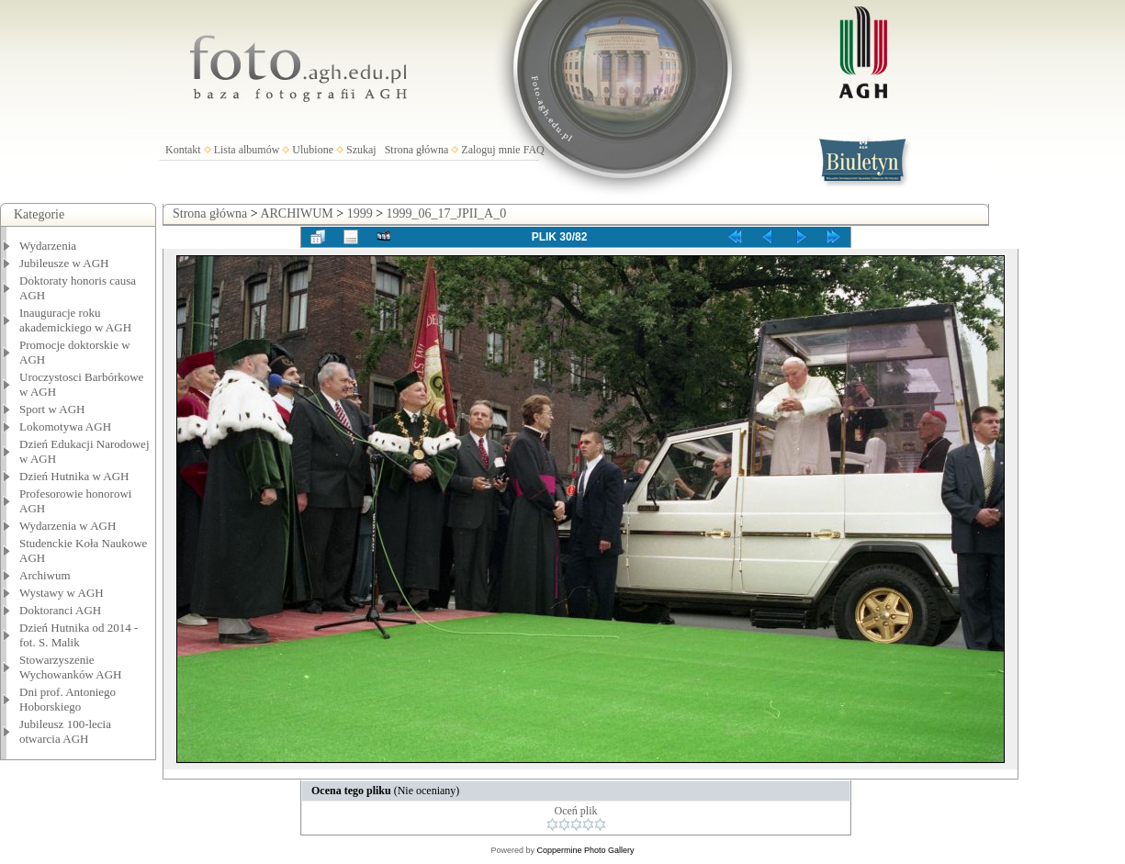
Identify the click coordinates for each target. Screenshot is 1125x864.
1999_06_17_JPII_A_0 (447, 213)
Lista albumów (247, 149)
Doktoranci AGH (60, 610)
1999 (360, 213)
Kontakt (183, 149)
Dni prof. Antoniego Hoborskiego (67, 699)
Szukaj (361, 149)
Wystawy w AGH (61, 593)
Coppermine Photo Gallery (585, 850)
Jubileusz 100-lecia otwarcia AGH (65, 731)
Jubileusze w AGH (64, 263)
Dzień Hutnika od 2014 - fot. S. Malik (78, 635)
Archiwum (45, 575)
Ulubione (312, 149)
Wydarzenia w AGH (67, 526)
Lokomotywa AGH (65, 426)
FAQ (534, 149)
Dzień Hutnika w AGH (74, 476)
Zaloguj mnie (490, 149)
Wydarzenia (47, 245)
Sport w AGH (52, 409)
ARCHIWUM (296, 213)
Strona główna (417, 149)
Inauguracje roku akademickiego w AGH (75, 320)
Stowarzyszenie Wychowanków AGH (70, 667)
